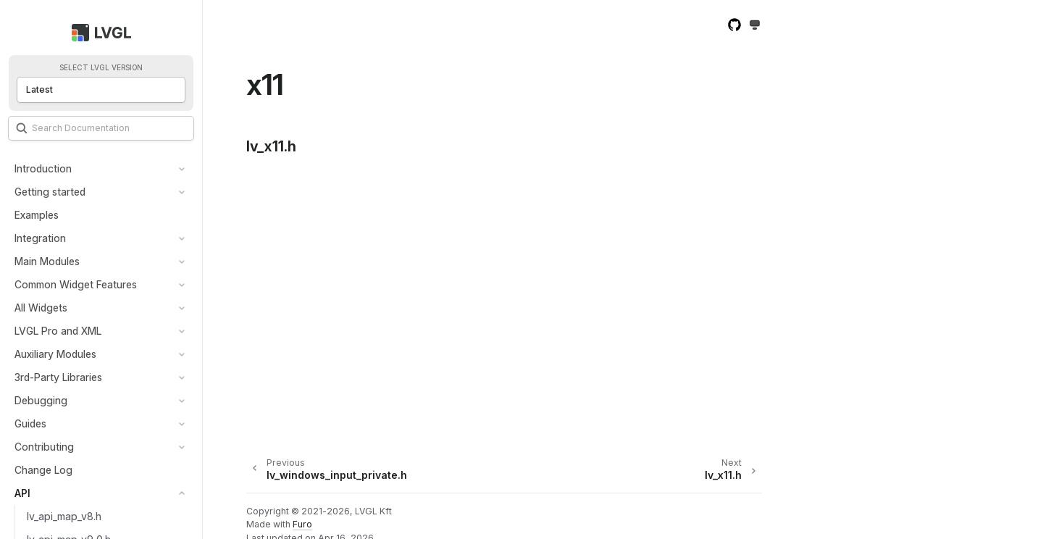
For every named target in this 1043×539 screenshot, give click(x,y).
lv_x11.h (271, 146)
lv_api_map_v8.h (64, 516)
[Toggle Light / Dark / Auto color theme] (754, 25)
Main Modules (47, 261)
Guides (30, 423)
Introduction (43, 168)
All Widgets (40, 307)
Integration (40, 238)
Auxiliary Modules (55, 354)
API (22, 493)
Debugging (40, 400)
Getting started (49, 191)
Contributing (44, 446)
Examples (36, 215)
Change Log (43, 470)
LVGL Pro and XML (57, 331)
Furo (302, 524)
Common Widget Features (75, 284)
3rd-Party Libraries (58, 377)
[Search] (101, 128)
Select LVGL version (101, 68)
